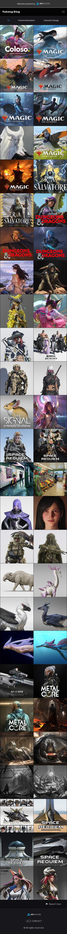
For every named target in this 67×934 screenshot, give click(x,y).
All (8, 20)
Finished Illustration (26, 20)
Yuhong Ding (11, 11)
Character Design (51, 20)
